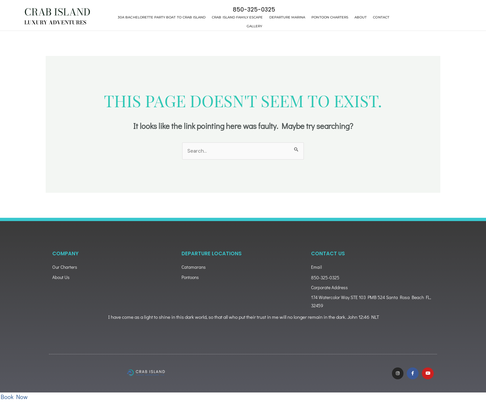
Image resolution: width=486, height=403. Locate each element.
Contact (381, 17)
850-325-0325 (254, 9)
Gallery (254, 26)
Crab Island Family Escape (237, 17)
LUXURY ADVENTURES (56, 22)
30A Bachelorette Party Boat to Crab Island (162, 17)
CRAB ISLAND (59, 11)
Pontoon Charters (329, 17)
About (360, 17)
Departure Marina (287, 17)
